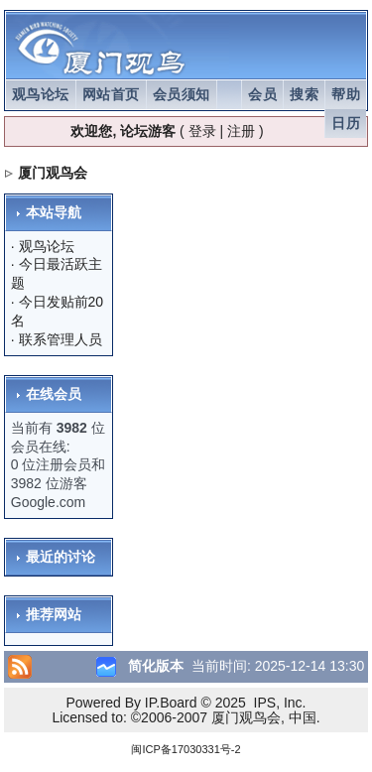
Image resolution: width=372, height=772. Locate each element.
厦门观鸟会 (52, 173)
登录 (202, 131)
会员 (262, 94)
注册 (241, 131)
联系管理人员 (60, 339)
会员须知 (181, 94)
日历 (345, 123)
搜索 (304, 94)
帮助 (345, 94)
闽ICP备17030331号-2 (185, 749)
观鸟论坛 (40, 94)
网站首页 (111, 94)
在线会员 (53, 394)
